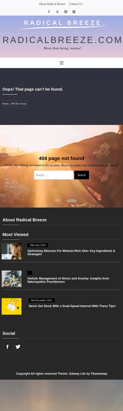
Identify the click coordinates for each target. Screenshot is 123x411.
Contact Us (75, 4)
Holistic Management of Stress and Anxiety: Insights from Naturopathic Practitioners (68, 280)
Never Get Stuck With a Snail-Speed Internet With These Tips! (72, 306)
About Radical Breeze (52, 4)
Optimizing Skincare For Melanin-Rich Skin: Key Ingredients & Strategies (71, 252)
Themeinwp (99, 373)
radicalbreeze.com (62, 40)
